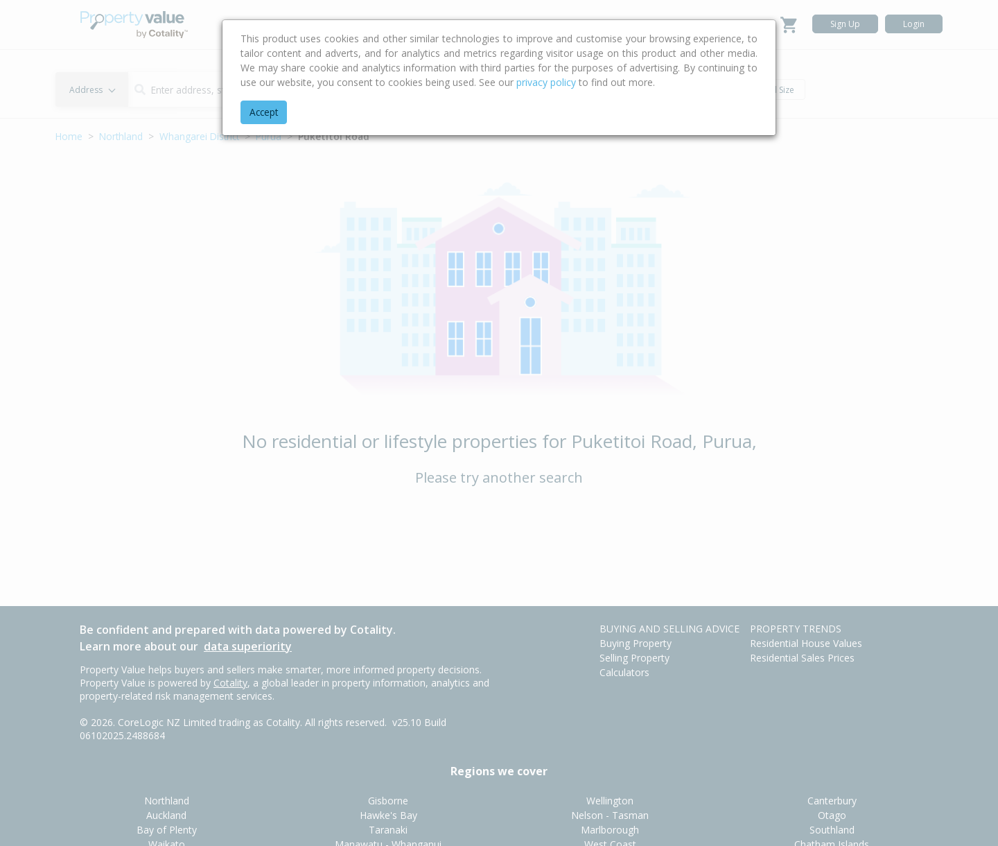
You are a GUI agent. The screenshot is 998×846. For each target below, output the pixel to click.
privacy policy (546, 82)
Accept (264, 112)
